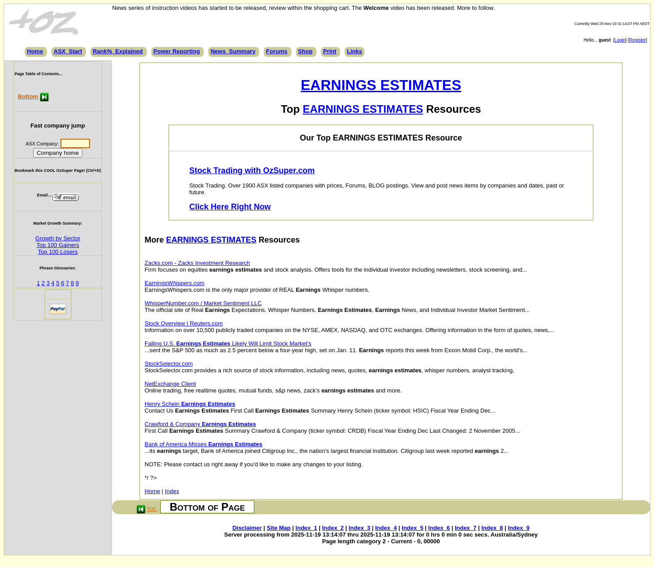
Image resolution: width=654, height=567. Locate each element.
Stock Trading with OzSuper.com (252, 170)
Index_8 (492, 527)
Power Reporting (177, 51)
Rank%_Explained (118, 51)
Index (172, 491)
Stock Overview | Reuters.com (184, 323)
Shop (305, 51)
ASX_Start (68, 51)
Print (330, 51)
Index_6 (439, 527)
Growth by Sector (57, 238)
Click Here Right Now (230, 206)
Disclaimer (247, 527)
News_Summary (232, 51)
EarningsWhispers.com (175, 283)
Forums (276, 51)
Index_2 (332, 527)
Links (354, 51)
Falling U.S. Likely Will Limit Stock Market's (228, 343)
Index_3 (359, 527)
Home (35, 51)
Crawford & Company (200, 424)
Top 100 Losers (58, 251)
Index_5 (412, 527)
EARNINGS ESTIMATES (381, 85)
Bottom (28, 96)
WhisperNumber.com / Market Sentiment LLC (203, 303)
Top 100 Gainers (57, 245)
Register (637, 40)
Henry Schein (190, 404)
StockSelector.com (169, 363)
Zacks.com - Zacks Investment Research (197, 263)
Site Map (279, 527)
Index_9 (518, 527)
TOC (152, 509)
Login (620, 40)
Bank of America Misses (203, 444)
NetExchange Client (170, 383)
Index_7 (465, 527)
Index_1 (306, 527)
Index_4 (386, 527)
